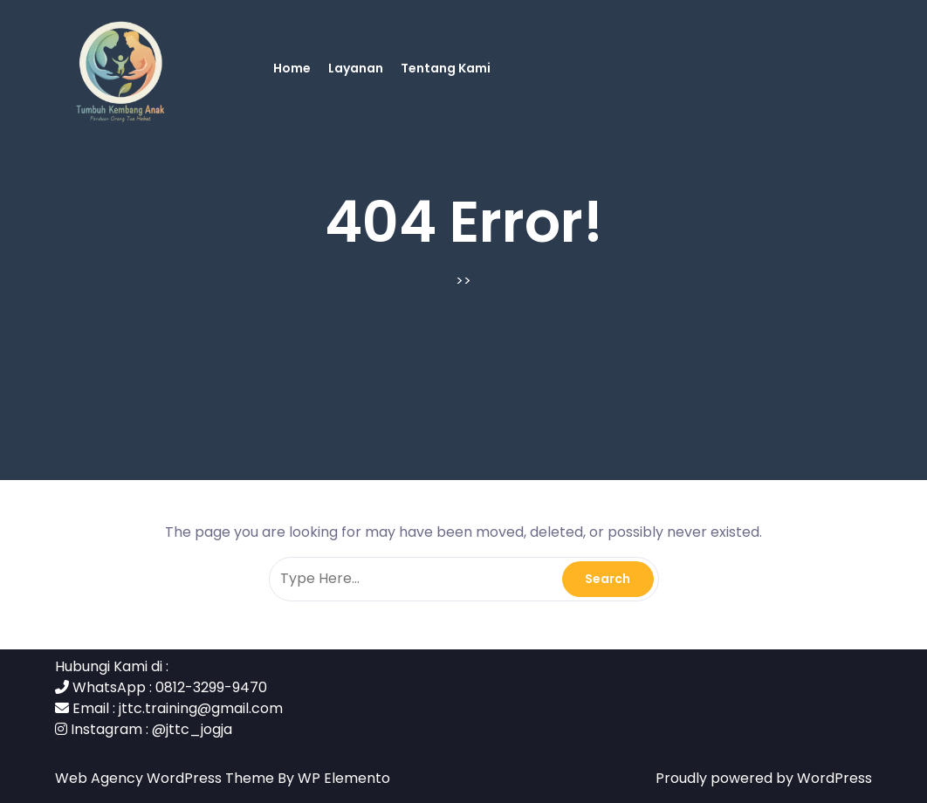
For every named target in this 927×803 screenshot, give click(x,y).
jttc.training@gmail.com (201, 708)
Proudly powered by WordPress (764, 778)
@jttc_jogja (192, 729)
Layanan (355, 68)
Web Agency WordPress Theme (166, 778)
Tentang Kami (446, 68)
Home (292, 68)
